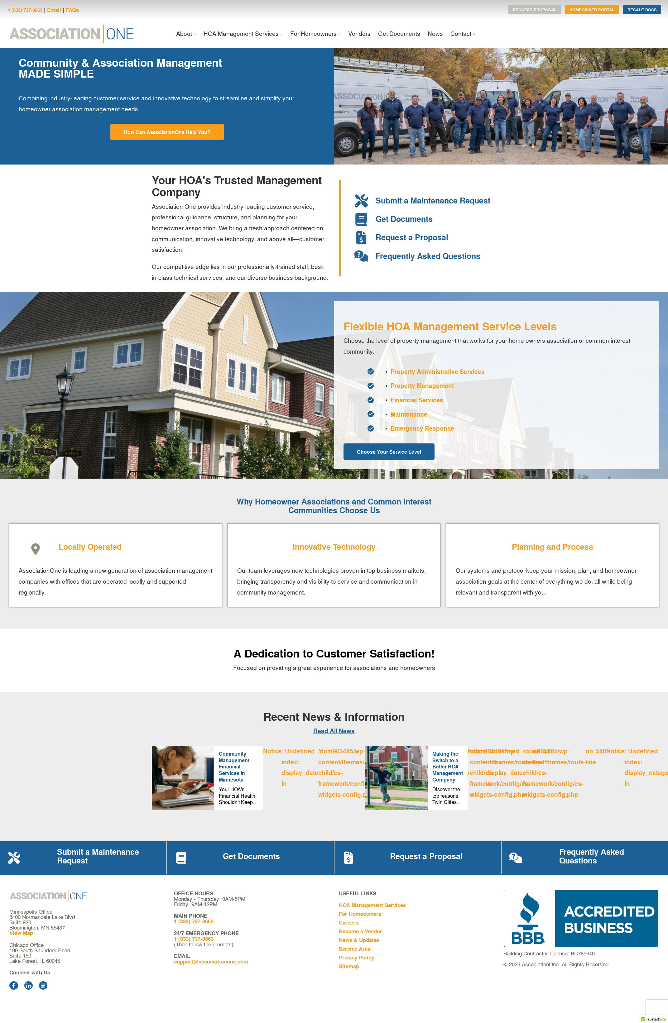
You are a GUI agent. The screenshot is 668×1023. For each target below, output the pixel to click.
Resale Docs (642, 9)
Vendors (359, 33)
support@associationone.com (211, 961)
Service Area (354, 949)
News (435, 33)
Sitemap (349, 966)
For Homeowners (313, 33)
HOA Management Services (241, 33)
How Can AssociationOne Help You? (167, 132)
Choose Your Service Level (389, 451)
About (184, 33)
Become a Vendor (360, 931)
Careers (348, 922)
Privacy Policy (356, 957)
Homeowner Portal (591, 9)
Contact (460, 33)
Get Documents (399, 33)
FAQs (72, 10)
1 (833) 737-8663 (25, 10)
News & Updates (359, 940)
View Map (21, 933)
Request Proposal (534, 9)
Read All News (334, 731)
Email (54, 10)
